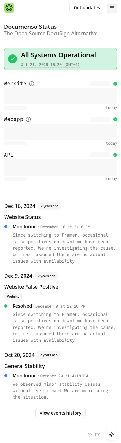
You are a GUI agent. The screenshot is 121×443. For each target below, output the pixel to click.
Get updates (87, 8)
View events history (60, 413)
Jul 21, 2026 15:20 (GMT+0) (50, 64)
